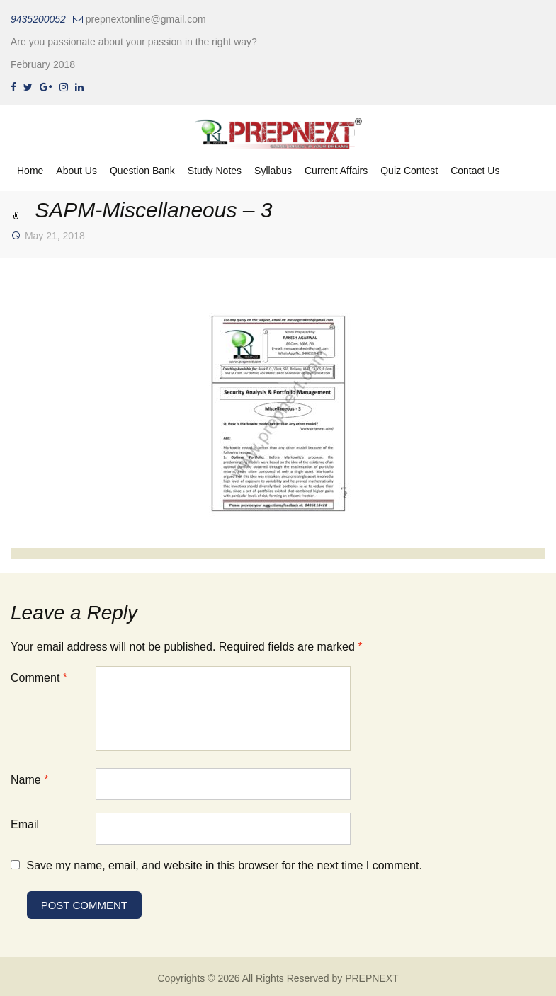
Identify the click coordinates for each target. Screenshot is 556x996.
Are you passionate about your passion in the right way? (134, 41)
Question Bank (142, 170)
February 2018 (43, 64)
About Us (76, 170)
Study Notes (215, 170)
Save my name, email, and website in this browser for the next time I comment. (223, 865)
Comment (39, 678)
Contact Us (474, 170)
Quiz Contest (409, 170)
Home (30, 170)
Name (29, 780)
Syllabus (273, 170)
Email (25, 824)
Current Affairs (336, 170)
